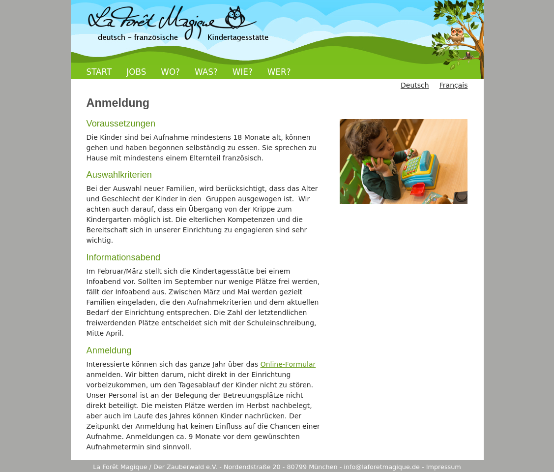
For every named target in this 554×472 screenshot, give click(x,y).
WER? (279, 72)
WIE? (243, 72)
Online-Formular (288, 364)
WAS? (206, 72)
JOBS (136, 72)
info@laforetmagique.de (382, 467)
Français (453, 85)
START (99, 72)
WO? (170, 72)
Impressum (443, 467)
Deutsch (415, 85)
